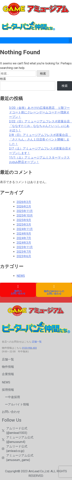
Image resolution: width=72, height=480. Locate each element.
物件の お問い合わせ (18, 292)
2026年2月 (24, 206)
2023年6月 (24, 256)
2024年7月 (24, 238)
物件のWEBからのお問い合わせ (54, 292)
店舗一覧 (37, 341)
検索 (3, 79)
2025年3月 (24, 224)
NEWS (21, 276)
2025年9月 (24, 220)
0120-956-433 (29, 347)
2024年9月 (24, 233)
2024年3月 (24, 242)
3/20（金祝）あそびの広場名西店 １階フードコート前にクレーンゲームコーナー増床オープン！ (39, 112)
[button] (70, 40)
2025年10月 (25, 215)
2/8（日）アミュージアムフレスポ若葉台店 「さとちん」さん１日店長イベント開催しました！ (40, 139)
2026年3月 (24, 202)
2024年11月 (25, 229)
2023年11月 (25, 247)
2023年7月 (24, 251)
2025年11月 (25, 211)
